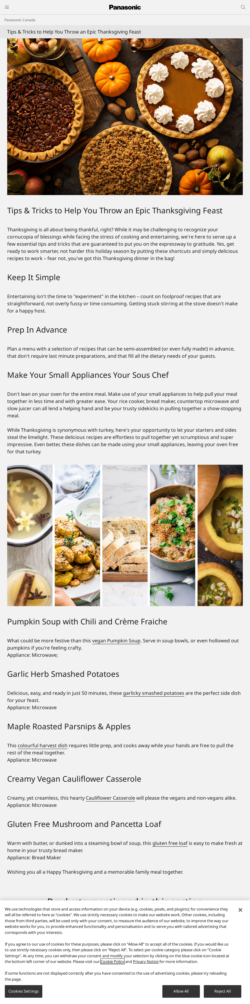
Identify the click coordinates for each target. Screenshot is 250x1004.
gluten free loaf (170, 843)
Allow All (180, 991)
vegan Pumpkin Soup (116, 640)
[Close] (240, 910)
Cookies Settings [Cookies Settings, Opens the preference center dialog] (23, 991)
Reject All (222, 991)
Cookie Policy (112, 961)
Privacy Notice (145, 961)
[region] (125, 952)
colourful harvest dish (43, 745)
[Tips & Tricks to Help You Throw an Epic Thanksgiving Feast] (125, 116)
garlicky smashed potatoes (153, 693)
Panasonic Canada (20, 19)
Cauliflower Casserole (110, 798)
